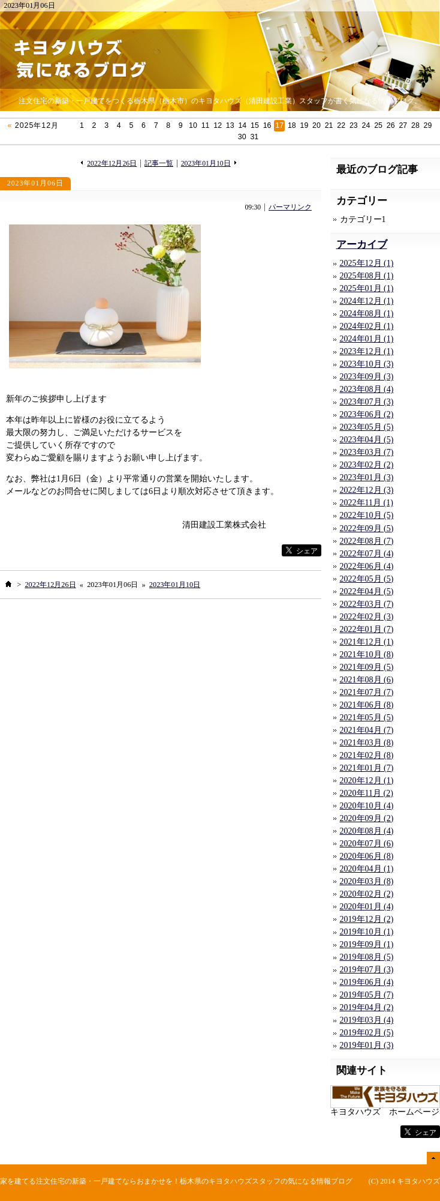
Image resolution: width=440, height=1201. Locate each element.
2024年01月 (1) (367, 338)
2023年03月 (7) (367, 452)
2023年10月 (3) (367, 364)
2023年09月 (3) (367, 376)
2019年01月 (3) (367, 1045)
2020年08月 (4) (367, 830)
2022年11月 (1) (366, 502)
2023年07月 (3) (367, 401)
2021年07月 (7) (367, 692)
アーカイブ (361, 244)
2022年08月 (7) (367, 541)
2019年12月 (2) (367, 919)
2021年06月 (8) (367, 704)
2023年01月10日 (206, 163)
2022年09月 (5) (367, 528)
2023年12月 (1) (367, 351)
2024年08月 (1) (367, 313)
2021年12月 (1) (367, 641)
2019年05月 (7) (367, 994)
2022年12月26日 (112, 163)
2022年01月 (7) (367, 629)
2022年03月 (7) (367, 604)
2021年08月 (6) (367, 679)
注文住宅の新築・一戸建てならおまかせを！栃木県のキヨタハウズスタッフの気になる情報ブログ (194, 1181)
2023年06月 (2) (367, 414)
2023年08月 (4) (367, 389)
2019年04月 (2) (367, 1007)
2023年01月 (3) (367, 477)
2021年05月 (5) (367, 717)
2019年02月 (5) (367, 1032)
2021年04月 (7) (367, 730)
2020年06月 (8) (367, 856)
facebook (257, 550)
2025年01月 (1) (367, 288)
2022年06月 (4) (367, 566)
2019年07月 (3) (367, 969)
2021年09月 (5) (367, 667)
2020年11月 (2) (366, 793)
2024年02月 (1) (367, 326)
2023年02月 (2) (367, 464)
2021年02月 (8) (367, 755)
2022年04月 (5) (367, 591)
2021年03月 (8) (367, 742)
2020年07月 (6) (367, 843)
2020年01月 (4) (367, 906)
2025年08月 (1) (367, 275)
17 (279, 125)
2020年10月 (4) (367, 805)
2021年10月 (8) (367, 654)
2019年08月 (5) (367, 957)
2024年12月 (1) (367, 301)
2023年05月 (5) (367, 427)
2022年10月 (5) (367, 515)
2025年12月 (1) (367, 263)
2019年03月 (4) (367, 1020)
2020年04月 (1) (367, 868)
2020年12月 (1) (367, 780)
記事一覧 (158, 163)
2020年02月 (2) (367, 893)
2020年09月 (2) (367, 818)
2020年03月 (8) (367, 881)
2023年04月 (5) (367, 439)
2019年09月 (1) (367, 944)
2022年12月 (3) (367, 490)
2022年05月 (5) (367, 578)
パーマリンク (290, 207)
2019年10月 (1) (367, 931)
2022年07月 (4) (367, 553)
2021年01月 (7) (367, 767)
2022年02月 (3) (367, 616)
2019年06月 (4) (367, 982)
